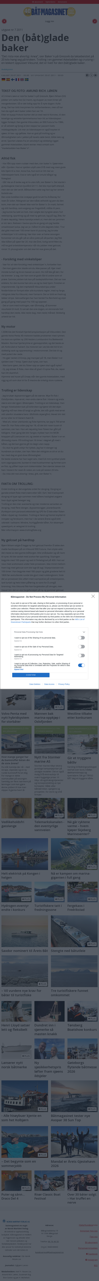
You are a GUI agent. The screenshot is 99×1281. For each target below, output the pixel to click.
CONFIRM (31, 675)
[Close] (94, 597)
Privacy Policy (64, 684)
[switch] (81, 637)
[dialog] (49, 640)
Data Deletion (34, 684)
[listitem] (49, 632)
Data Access (49, 684)
